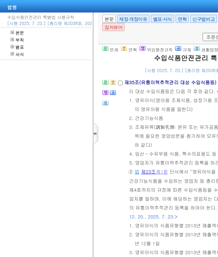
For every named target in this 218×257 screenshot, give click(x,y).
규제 (183, 49)
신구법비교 (203, 19)
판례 (110, 49)
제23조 (148, 171)
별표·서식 (162, 19)
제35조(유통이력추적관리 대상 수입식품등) (171, 82)
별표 (17, 47)
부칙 (17, 40)
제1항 (162, 171)
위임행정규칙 (156, 49)
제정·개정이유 (133, 19)
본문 (17, 33)
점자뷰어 (113, 27)
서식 (17, 54)
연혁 (182, 19)
